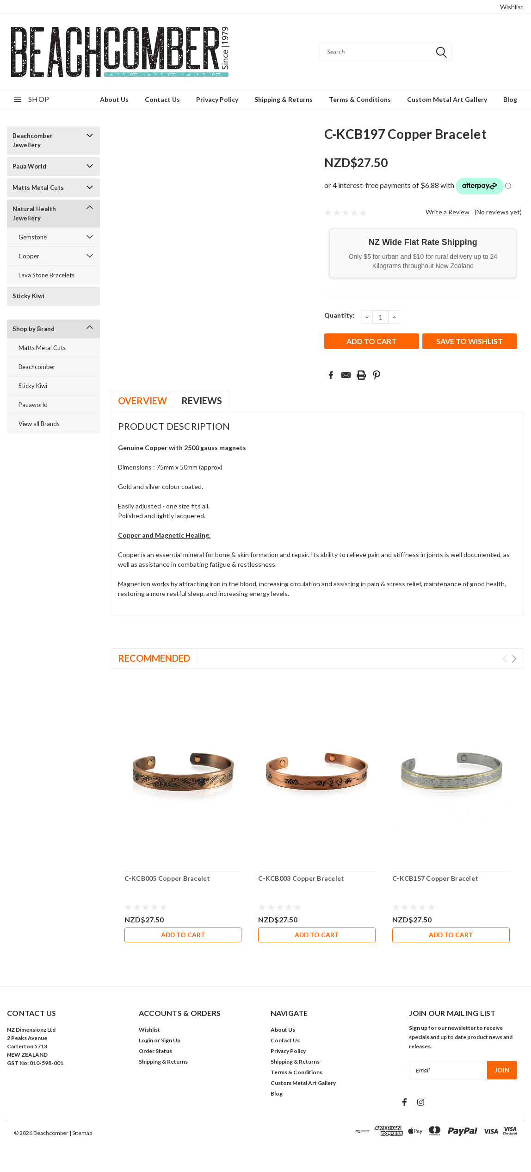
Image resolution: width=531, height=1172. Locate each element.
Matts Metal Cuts (38, 187)
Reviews (201, 400)
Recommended (154, 658)
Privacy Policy (217, 99)
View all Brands (39, 423)
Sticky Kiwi (28, 296)
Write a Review (447, 212)
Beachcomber (37, 366)
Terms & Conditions (360, 99)
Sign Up (170, 1042)
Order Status (155, 1052)
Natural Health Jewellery (34, 213)
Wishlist (512, 7)
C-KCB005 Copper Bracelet (167, 878)
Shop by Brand (33, 328)
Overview (142, 400)
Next (514, 658)
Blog (510, 99)
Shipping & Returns (283, 99)
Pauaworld (33, 404)
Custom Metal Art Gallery (447, 99)
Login (146, 1042)
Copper (29, 256)
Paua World (29, 166)
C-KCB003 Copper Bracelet (301, 878)
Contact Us (162, 99)
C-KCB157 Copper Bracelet (435, 878)
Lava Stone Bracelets (46, 275)
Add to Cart (183, 935)
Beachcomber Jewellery (32, 140)
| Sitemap (80, 1134)
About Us (114, 99)
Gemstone (33, 237)
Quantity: (339, 315)
